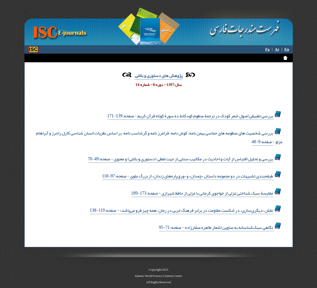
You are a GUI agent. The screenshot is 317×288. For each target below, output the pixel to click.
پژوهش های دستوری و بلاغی (158, 75)
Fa (267, 49)
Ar (277, 49)
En (286, 49)
